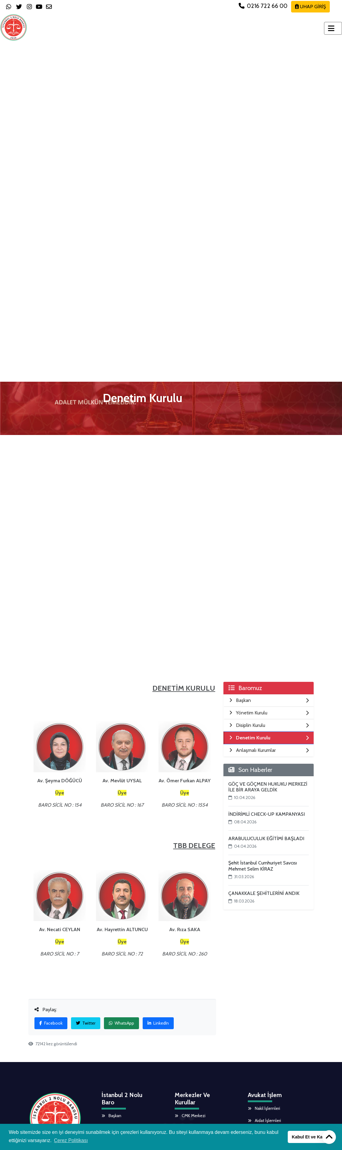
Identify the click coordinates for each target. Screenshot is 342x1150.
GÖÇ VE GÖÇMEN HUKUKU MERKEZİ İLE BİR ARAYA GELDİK (267, 787)
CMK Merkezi (190, 1115)
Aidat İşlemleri (264, 1120)
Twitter (85, 1023)
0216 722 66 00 (264, 5)
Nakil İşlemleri (264, 1108)
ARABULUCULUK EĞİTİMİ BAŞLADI (266, 838)
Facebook (50, 1023)
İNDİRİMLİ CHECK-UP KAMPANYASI (266, 814)
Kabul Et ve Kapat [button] (310, 1136)
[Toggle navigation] (333, 28)
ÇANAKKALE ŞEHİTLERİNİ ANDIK (263, 893)
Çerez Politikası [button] (71, 1140)
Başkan (111, 1115)
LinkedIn (158, 1023)
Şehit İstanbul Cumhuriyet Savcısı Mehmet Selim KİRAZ (262, 865)
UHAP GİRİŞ (310, 6)
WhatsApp (121, 1023)
